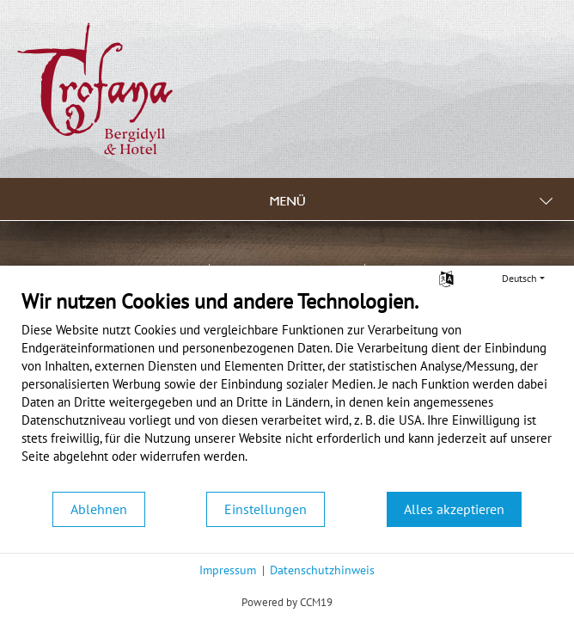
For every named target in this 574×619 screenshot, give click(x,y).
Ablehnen (98, 509)
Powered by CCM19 (287, 602)
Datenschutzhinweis (322, 570)
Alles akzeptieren (454, 509)
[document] (287, 389)
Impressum (227, 570)
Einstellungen (265, 509)
